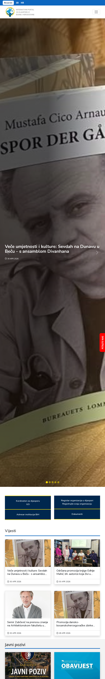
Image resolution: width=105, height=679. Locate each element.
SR (17, 2)
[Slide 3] (53, 482)
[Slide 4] (55, 482)
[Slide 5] (58, 482)
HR (22, 2)
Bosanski (8, 3)
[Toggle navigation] (96, 12)
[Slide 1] (47, 482)
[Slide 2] (50, 482)
